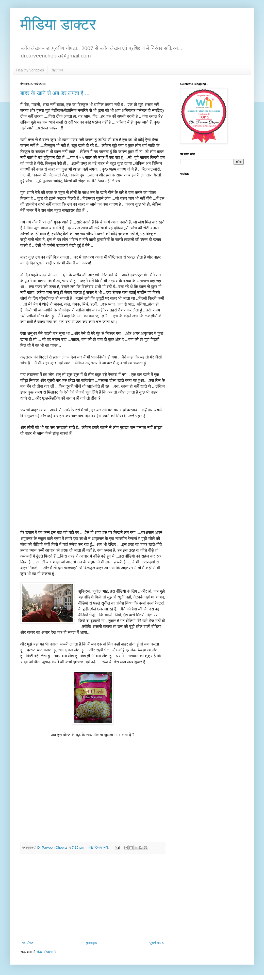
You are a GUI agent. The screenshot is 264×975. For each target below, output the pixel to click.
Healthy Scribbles (30, 70)
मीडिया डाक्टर (58, 24)
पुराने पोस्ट (157, 942)
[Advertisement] (92, 896)
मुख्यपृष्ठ (91, 942)
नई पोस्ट (27, 942)
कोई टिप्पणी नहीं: (99, 847)
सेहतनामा (57, 70)
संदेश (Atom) (46, 952)
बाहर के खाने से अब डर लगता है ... (55, 93)
